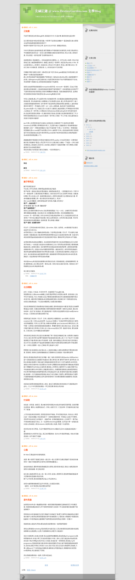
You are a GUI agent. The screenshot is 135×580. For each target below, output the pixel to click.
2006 (88, 143)
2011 (88, 125)
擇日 (88, 79)
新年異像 (28, 500)
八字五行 (89, 65)
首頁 (46, 565)
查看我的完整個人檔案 (91, 166)
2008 (88, 138)
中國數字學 (33, 276)
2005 (88, 145)
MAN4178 (89, 162)
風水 (88, 63)
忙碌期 (27, 400)
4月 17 (91, 129)
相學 (88, 81)
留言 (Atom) (31, 570)
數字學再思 (29, 182)
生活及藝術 (90, 67)
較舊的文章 (75, 565)
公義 (26, 450)
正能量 (27, 31)
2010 (88, 134)
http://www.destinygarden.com (96, 150)
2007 (88, 140)
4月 (89, 127)
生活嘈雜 (28, 287)
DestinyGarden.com (93, 70)
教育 (88, 77)
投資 (88, 72)
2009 (88, 136)
